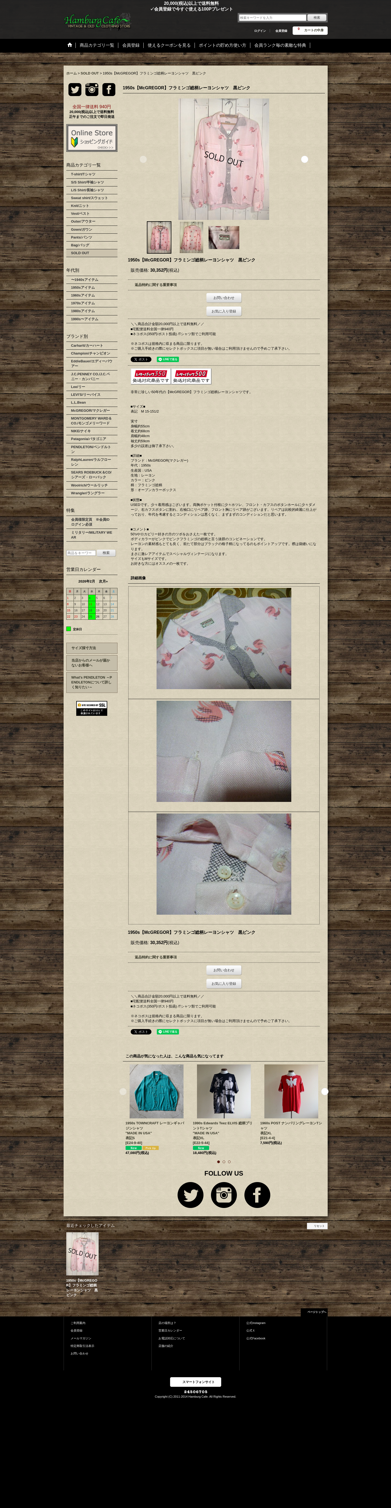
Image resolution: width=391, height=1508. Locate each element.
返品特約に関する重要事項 (156, 285)
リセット (319, 1225)
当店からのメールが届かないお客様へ (90, 662)
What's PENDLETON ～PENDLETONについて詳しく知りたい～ (91, 682)
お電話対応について (171, 1338)
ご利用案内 (78, 1323)
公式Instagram (255, 1323)
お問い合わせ (223, 298)
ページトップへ (316, 1311)
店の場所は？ (167, 1323)
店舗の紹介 (165, 1345)
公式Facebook (255, 1338)
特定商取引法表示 (82, 1345)
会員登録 (281, 30)
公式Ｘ (250, 1330)
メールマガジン (81, 1338)
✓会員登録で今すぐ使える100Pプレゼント (148, 9)
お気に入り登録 (224, 311)
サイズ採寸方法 (83, 648)
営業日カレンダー (170, 1330)
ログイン (260, 30)
